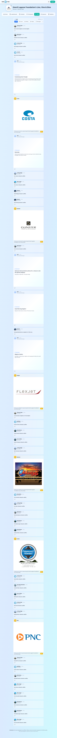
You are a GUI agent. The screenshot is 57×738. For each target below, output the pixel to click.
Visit (41, 131)
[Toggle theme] (49, 2)
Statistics (51, 14)
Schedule (21, 14)
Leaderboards (13, 14)
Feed (37, 14)
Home (5, 14)
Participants (29, 14)
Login (52, 1)
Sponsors (43, 14)
